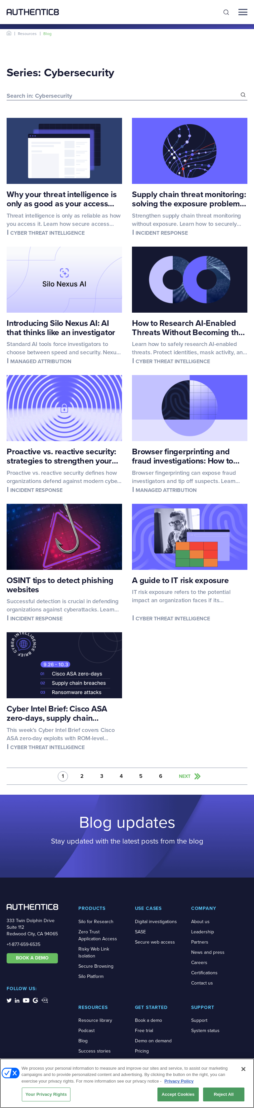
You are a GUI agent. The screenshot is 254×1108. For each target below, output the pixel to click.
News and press (208, 952)
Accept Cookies (178, 1095)
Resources (27, 34)
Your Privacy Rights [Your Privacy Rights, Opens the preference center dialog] (46, 1095)
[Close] (243, 1070)
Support (199, 1020)
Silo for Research (95, 921)
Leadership (202, 931)
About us (200, 921)
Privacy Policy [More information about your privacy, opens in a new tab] (178, 1082)
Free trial (144, 1030)
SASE (140, 931)
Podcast (86, 1030)
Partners (199, 942)
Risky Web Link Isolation (93, 952)
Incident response (162, 233)
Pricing (142, 1051)
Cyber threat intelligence (47, 233)
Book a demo (148, 1020)
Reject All (223, 1095)
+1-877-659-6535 (23, 944)
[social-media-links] (9, 1000)
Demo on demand (153, 1040)
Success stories (94, 1051)
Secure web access (155, 942)
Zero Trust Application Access (97, 935)
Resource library (95, 1020)
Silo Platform (91, 976)
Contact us (202, 983)
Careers (199, 962)
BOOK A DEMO (32, 957)
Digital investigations (156, 921)
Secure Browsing (95, 966)
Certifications (204, 972)
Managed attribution (40, 361)
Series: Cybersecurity (60, 72)
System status (205, 1030)
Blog (83, 1040)
